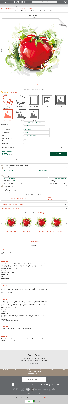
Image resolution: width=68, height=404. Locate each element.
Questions (51, 369)
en (13, 384)
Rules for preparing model (27, 384)
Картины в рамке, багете (41, 224)
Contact (63, 369)
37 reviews (14, 92)
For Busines (5, 369)
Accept (29, 401)
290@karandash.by (32, 373)
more (55, 6)
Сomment (64, 162)
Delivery (16, 369)
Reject (38, 401)
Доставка (34, 176)
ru (10, 384)
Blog (40, 369)
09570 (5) (41, 213)
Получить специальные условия (17, 198)
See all (34, 346)
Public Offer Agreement (46, 398)
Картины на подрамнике (56, 224)
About (28, 369)
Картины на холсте (11, 224)
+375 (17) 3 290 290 (35, 371)
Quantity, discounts (7, 147)
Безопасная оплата (34, 186)
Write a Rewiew (35, 241)
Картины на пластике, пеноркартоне (26, 225)
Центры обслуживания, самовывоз (34, 168)
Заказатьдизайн (50, 198)
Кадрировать (34, 85)
